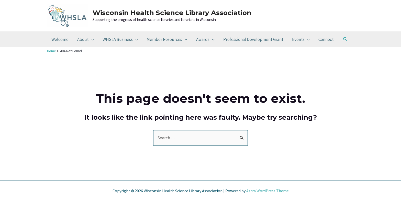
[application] (91, 39)
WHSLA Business (120, 39)
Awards (205, 39)
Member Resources (167, 39)
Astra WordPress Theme (267, 190)
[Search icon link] (345, 39)
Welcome (60, 39)
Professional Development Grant (253, 39)
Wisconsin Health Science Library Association (172, 13)
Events (301, 39)
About (85, 39)
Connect (326, 39)
